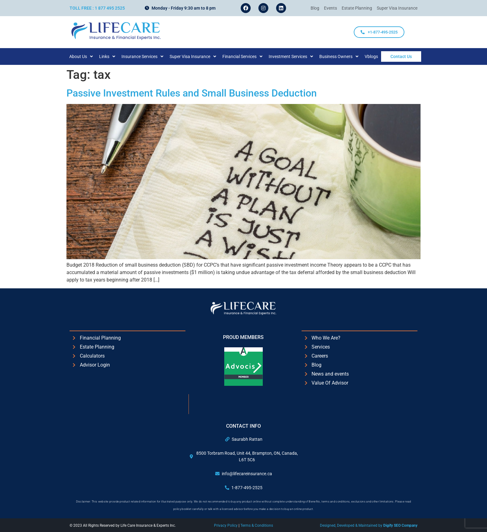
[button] (87, 56)
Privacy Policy (226, 525)
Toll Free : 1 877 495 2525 (97, 8)
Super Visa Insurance (199, 56)
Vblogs (377, 56)
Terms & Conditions (256, 525)
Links (113, 56)
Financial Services (249, 56)
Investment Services (297, 56)
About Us (87, 56)
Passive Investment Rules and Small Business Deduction (191, 93)
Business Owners (345, 56)
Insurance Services (149, 56)
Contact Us (401, 56)
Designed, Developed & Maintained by (368, 525)
